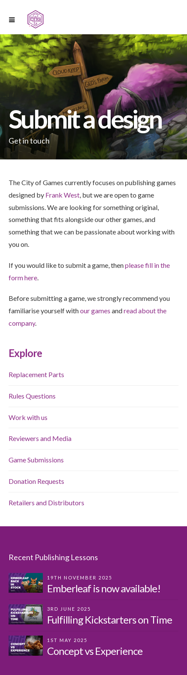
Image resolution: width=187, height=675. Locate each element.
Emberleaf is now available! (103, 588)
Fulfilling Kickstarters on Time (109, 619)
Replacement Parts (36, 374)
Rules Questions (32, 396)
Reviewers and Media (40, 438)
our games (95, 310)
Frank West (62, 195)
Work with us (28, 417)
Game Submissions (36, 460)
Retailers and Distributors (46, 502)
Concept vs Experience (94, 651)
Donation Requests (36, 481)
